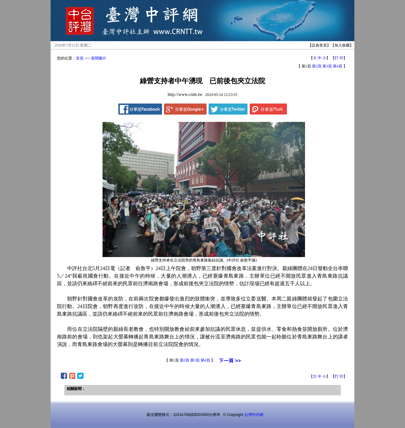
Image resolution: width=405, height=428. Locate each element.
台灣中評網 (253, 414)
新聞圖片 (98, 58)
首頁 (80, 58)
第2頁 (316, 66)
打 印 (339, 58)
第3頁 (327, 66)
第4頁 (337, 66)
